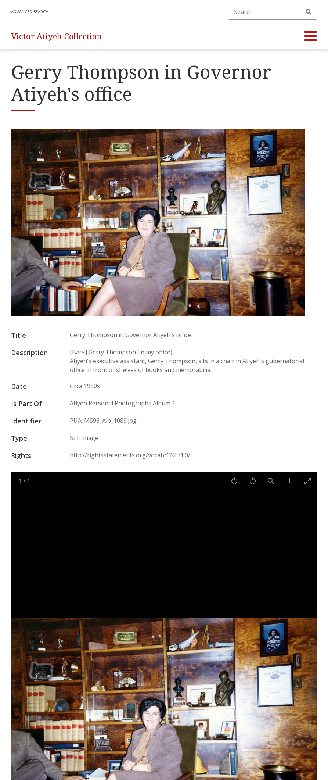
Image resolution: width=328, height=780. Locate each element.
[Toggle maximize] (308, 481)
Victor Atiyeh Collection (56, 36)
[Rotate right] (234, 481)
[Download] (289, 481)
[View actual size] (271, 481)
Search (308, 12)
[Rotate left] (253, 481)
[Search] (272, 12)
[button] (310, 36)
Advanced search (29, 11)
